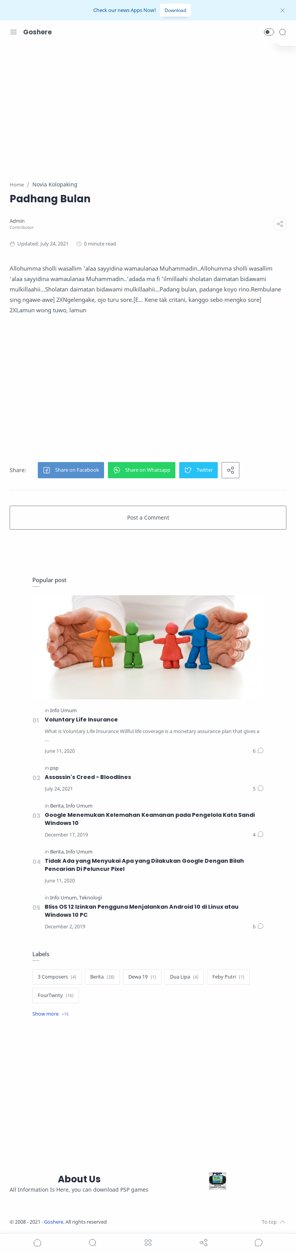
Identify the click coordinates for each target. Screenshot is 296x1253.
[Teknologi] (90, 897)
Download (175, 10)
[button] (269, 32)
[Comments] (258, 751)
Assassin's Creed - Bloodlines (88, 777)
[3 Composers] (57, 977)
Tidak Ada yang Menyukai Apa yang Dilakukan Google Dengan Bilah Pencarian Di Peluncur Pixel (144, 865)
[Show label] (50, 1014)
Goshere (37, 32)
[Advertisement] (148, 107)
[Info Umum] (63, 710)
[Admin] (17, 221)
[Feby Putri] (228, 977)
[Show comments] (258, 1242)
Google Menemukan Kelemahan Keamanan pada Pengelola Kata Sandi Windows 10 (150, 819)
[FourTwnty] (55, 995)
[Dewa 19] (142, 977)
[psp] (54, 768)
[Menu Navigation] (13, 32)
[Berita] (57, 806)
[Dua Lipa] (184, 977)
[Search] (282, 32)
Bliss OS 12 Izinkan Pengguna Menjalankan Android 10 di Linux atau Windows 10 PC (142, 911)
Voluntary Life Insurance (81, 719)
